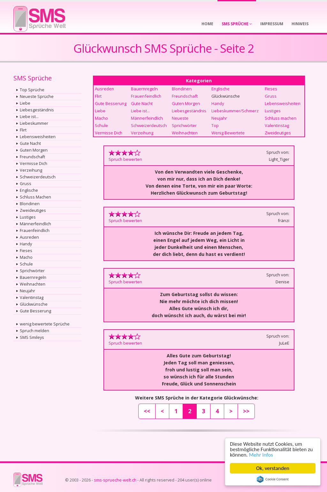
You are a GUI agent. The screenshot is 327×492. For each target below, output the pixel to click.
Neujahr (27, 291)
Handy (26, 244)
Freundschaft (32, 157)
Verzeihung (31, 170)
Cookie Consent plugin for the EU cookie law (273, 479)
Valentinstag (31, 297)
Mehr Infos (261, 454)
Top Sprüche (32, 90)
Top (215, 125)
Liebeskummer (34, 123)
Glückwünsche (34, 304)
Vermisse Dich (33, 163)
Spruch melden (34, 330)
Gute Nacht (30, 143)
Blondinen (30, 203)
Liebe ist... (29, 116)
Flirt (23, 130)
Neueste (180, 118)
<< (147, 411)
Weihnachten (32, 284)
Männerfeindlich (35, 224)
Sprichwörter (32, 270)
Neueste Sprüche (37, 96)
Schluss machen (280, 118)
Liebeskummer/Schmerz (235, 111)
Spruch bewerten (125, 159)
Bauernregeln (33, 277)
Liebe (25, 103)
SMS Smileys (32, 337)
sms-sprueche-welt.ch (115, 480)
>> (246, 411)
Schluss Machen (35, 197)
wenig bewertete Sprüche (45, 324)
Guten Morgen (34, 150)
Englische (29, 190)
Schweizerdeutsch (38, 177)
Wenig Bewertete (228, 133)
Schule (26, 264)
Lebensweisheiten (38, 136)
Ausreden (29, 237)
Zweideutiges (33, 210)
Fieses (26, 250)
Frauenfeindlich (34, 230)
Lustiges (28, 217)
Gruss (25, 183)
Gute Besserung (35, 311)
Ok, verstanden (272, 468)
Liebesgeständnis (37, 110)
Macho (26, 257)
